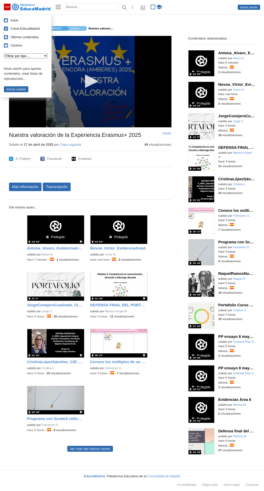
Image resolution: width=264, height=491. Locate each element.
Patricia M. (240, 436)
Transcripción (57, 187)
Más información (25, 187)
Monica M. (240, 404)
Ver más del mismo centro (90, 449)
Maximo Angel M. (116, 311)
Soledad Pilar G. (244, 341)
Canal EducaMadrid (25, 28)
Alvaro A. (47, 254)
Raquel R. (239, 278)
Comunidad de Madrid (163, 476)
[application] (90, 81)
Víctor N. (111, 254)
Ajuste (166, 133)
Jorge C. (47, 311)
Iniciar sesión (249, 7)
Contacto (252, 485)
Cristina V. (239, 310)
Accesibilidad (186, 485)
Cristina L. (48, 368)
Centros (16, 45)
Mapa (210, 485)
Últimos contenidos (25, 37)
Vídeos (75, 28)
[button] (90, 81)
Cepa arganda (70, 144)
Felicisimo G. (113, 368)
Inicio (14, 20)
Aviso (232, 485)
